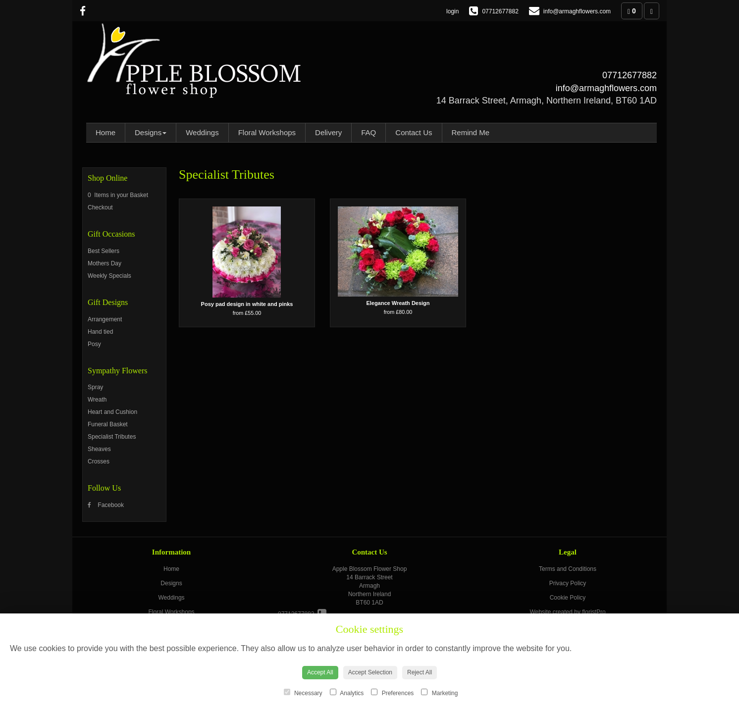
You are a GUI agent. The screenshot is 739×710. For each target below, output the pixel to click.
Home (105, 132)
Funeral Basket (108, 424)
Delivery (328, 132)
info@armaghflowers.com (606, 88)
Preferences (392, 693)
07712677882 (629, 75)
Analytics (347, 693)
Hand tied (100, 331)
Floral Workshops (267, 132)
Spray (95, 387)
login (452, 11)
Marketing (439, 693)
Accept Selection (370, 672)
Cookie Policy (568, 597)
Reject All (419, 672)
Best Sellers (103, 251)
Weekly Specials (109, 275)
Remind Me (471, 132)
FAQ (368, 132)
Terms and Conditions (567, 568)
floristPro (593, 612)
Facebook (106, 505)
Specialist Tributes (112, 436)
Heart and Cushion (112, 411)
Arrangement (105, 319)
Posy (94, 344)
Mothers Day (104, 263)
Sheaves (99, 449)
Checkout (100, 207)
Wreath (97, 399)
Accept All (320, 672)
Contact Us (413, 132)
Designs (150, 132)
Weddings (202, 132)
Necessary (303, 693)
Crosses (98, 461)
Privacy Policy (567, 583)
